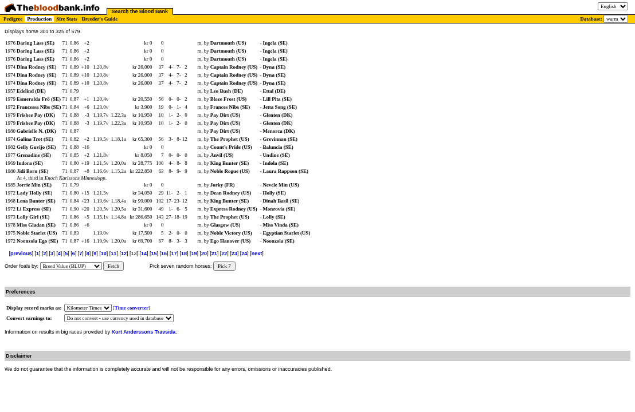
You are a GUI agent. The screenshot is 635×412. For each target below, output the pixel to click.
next (257, 253)
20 (204, 253)
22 (224, 253)
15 (153, 253)
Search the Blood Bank (140, 11)
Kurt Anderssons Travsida (144, 332)
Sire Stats (66, 19)
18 (184, 253)
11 (113, 253)
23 (234, 253)
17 (174, 253)
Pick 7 (224, 266)
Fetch (113, 266)
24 (244, 253)
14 (144, 253)
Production (39, 19)
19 (194, 253)
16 (164, 253)
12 (124, 253)
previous (21, 253)
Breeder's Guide (100, 19)
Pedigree (12, 19)
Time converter (131, 308)
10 (104, 253)
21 (214, 253)
